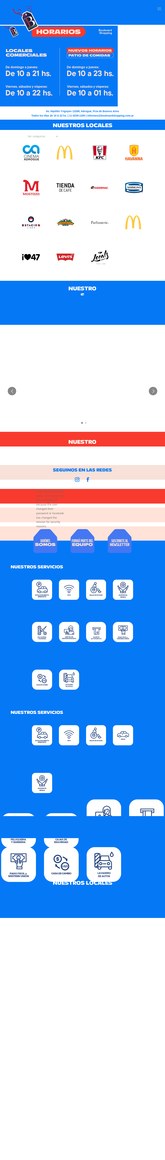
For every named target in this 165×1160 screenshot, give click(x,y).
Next (153, 391)
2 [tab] (86, 422)
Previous (12, 391)
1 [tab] (82, 422)
